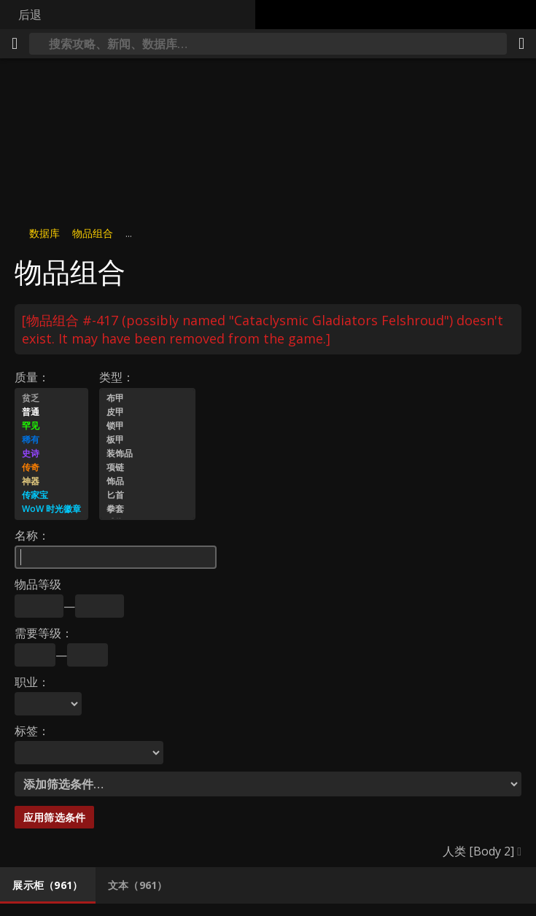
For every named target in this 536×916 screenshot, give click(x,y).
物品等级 (38, 584)
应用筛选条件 (54, 817)
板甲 (147, 440)
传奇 (51, 468)
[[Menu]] (14, 43)
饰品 (147, 482)
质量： (32, 377)
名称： (32, 535)
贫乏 (51, 398)
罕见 (51, 426)
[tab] (48, 885)
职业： (32, 682)
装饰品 (147, 454)
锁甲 (147, 426)
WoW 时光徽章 (51, 509)
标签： (32, 731)
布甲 (147, 398)
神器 (51, 482)
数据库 (44, 233)
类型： (116, 377)
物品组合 (92, 233)
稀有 (51, 440)
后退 (30, 15)
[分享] (521, 43)
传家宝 (51, 495)
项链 (147, 468)
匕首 (147, 495)
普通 (51, 412)
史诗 (51, 454)
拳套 (147, 509)
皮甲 (147, 412)
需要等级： (44, 633)
